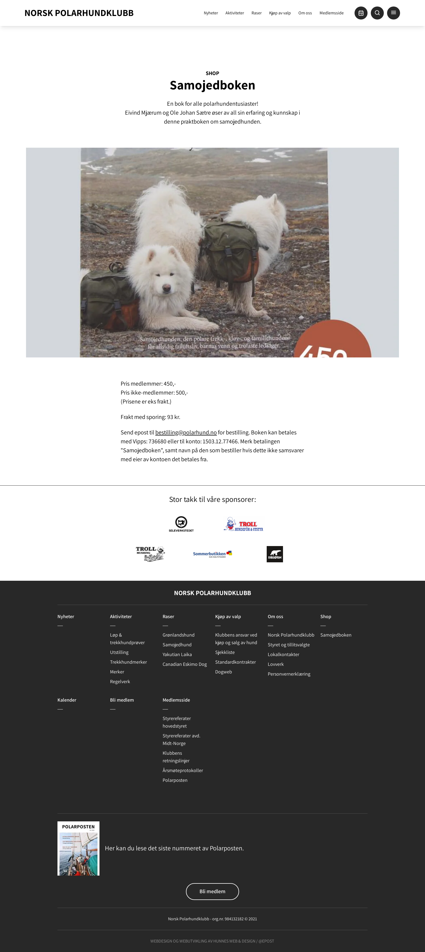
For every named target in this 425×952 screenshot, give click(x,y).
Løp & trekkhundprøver (127, 639)
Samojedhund (177, 644)
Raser (257, 13)
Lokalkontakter (283, 654)
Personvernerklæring (289, 674)
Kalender (66, 700)
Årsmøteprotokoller (183, 770)
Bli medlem (122, 700)
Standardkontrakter (235, 662)
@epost (266, 941)
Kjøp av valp (280, 13)
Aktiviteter (235, 13)
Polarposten (175, 780)
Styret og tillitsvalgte (289, 644)
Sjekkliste (225, 652)
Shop (212, 73)
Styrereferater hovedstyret (177, 722)
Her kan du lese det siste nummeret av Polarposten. (174, 848)
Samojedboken (336, 635)
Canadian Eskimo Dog (185, 664)
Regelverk (120, 681)
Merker (117, 672)
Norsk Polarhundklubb (291, 635)
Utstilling (119, 652)
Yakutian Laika (177, 654)
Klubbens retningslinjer (176, 757)
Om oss (305, 13)
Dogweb (223, 672)
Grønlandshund (179, 635)
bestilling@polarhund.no (186, 432)
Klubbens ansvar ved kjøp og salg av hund (236, 639)
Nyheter (211, 13)
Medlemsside (332, 13)
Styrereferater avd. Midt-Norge (181, 739)
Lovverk (276, 664)
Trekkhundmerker (128, 662)
